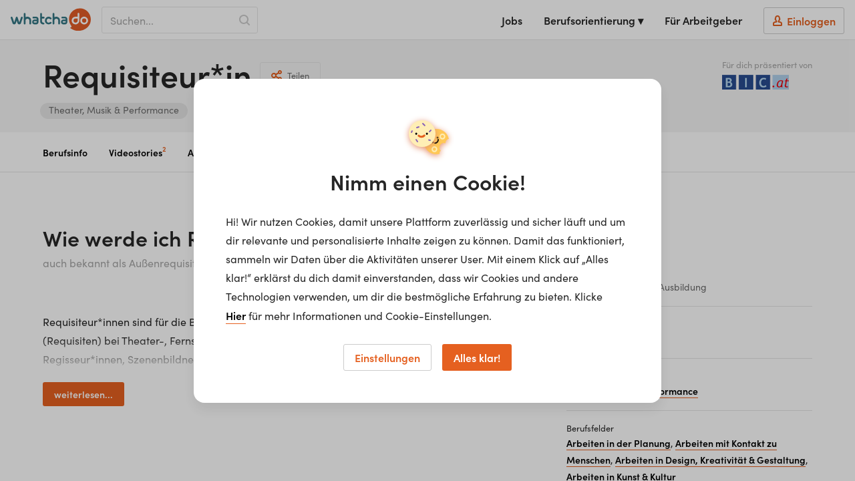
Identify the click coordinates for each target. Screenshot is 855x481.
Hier (236, 315)
